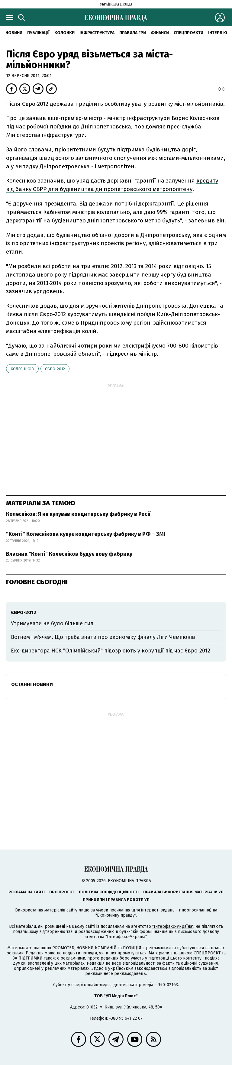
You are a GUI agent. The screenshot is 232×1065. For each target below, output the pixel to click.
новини (13, 32)
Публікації (38, 32)
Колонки (64, 32)
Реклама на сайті (26, 892)
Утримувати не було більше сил (52, 623)
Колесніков (22, 369)
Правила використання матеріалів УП (183, 892)
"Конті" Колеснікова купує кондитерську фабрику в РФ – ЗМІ (85, 534)
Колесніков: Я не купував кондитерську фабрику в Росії (78, 514)
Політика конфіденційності (109, 892)
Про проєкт (61, 892)
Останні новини (32, 684)
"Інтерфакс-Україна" (172, 926)
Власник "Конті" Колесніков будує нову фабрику (69, 554)
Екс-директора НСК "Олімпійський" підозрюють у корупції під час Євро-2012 (110, 650)
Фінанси (160, 32)
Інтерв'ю (217, 32)
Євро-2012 (55, 369)
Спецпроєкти (188, 32)
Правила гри (132, 32)
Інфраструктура (96, 32)
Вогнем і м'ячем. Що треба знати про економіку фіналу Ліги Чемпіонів (103, 637)
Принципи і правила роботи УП (116, 899)
